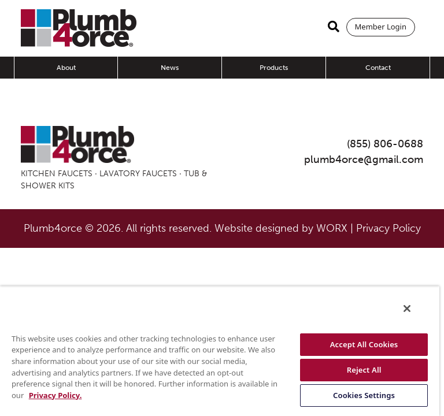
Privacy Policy (388, 228)
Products (274, 68)
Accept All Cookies (364, 344)
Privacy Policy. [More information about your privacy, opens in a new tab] (55, 395)
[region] (219, 351)
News (170, 68)
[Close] (407, 308)
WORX (331, 228)
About (66, 68)
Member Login (380, 26)
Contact (378, 68)
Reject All (364, 370)
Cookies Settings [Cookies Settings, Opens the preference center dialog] (364, 395)
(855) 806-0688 (385, 144)
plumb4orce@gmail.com (363, 159)
